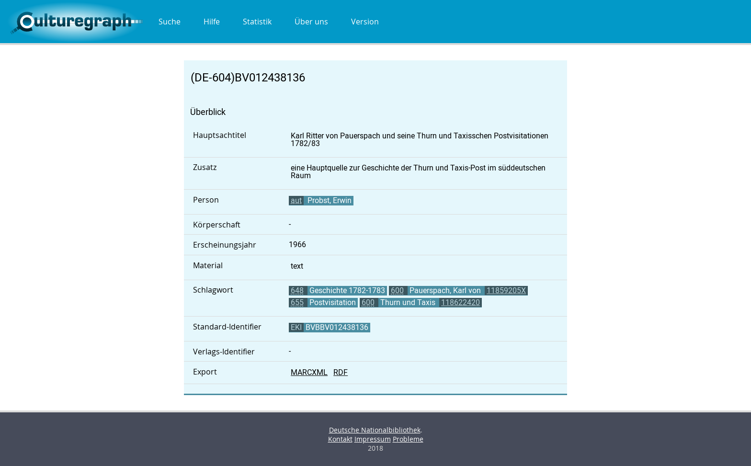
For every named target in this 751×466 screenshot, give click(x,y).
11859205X (506, 290)
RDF (340, 372)
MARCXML (309, 372)
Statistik (257, 21)
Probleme (408, 438)
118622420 (460, 302)
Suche (170, 21)
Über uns (311, 21)
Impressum (372, 438)
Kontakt (340, 438)
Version (365, 21)
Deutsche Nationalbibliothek (375, 429)
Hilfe (212, 21)
